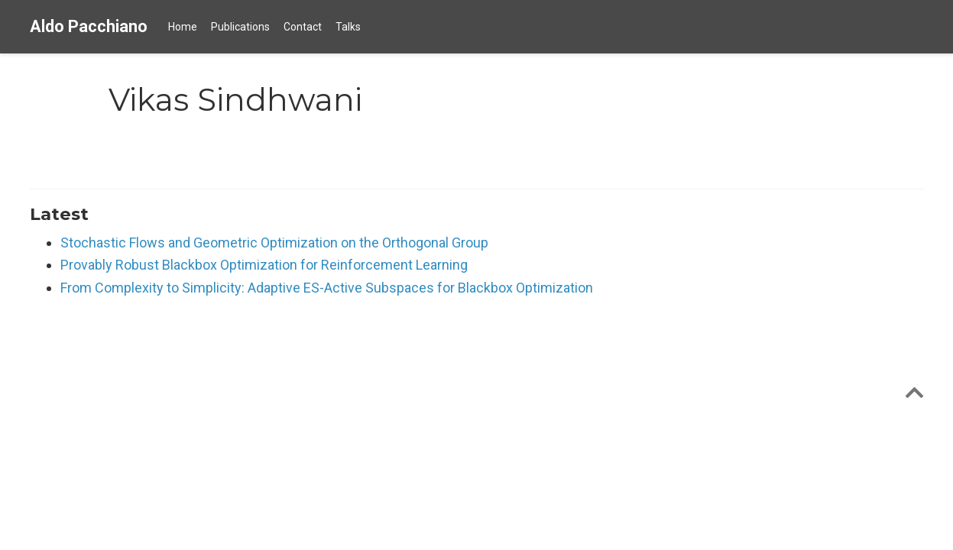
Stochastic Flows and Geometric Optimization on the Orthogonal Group (274, 243)
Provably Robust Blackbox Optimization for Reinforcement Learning (264, 265)
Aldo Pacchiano (88, 26)
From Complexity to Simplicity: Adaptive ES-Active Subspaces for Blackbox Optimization (326, 288)
